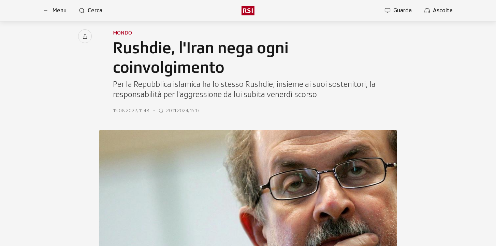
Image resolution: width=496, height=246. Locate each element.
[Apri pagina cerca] (90, 10)
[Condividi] (85, 36)
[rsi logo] (248, 10)
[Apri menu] (55, 10)
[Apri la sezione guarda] (398, 10)
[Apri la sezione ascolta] (438, 10)
